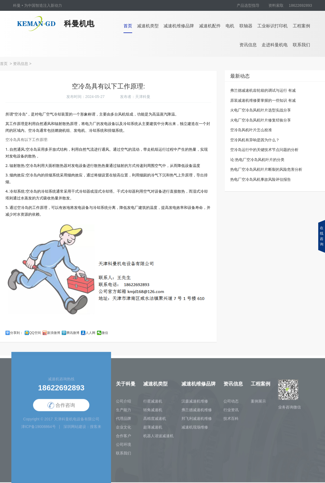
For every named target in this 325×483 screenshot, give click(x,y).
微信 (105, 333)
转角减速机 (152, 411)
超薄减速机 (152, 428)
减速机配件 (210, 26)
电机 (230, 26)
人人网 (90, 333)
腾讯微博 (72, 333)
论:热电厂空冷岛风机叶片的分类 (257, 159)
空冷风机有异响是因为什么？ (255, 140)
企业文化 (123, 428)
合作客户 (123, 437)
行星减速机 (152, 402)
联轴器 (245, 26)
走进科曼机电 (275, 44)
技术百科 (231, 420)
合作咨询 (61, 407)
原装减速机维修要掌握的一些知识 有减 (263, 100)
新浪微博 (53, 333)
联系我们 (301, 44)
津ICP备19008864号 (38, 428)
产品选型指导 (248, 5)
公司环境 (123, 446)
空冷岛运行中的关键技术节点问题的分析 (264, 149)
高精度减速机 (154, 420)
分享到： (16, 333)
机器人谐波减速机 (158, 437)
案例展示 (258, 402)
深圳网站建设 (74, 428)
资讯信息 (248, 44)
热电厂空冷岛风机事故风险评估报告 (260, 179)
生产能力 (123, 411)
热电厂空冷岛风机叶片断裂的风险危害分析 (266, 169)
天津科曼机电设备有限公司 (76, 420)
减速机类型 (148, 26)
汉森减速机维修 (194, 402)
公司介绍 (123, 402)
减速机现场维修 (194, 428)
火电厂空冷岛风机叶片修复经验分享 (260, 120)
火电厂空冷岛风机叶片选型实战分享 (260, 110)
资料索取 (276, 5)
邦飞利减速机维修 (196, 420)
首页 (127, 26)
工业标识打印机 (272, 26)
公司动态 (231, 402)
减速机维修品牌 (179, 26)
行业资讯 (231, 411)
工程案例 (301, 26)
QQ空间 (35, 333)
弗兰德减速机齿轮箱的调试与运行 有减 (263, 90)
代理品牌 (123, 420)
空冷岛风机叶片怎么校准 (251, 130)
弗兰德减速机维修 (196, 411)
